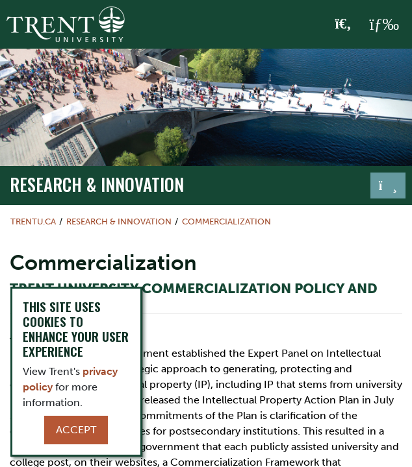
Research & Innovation (97, 184)
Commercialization (226, 221)
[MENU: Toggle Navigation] (384, 25)
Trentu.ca (33, 221)
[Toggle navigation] (388, 185)
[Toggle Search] (343, 25)
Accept (76, 430)
